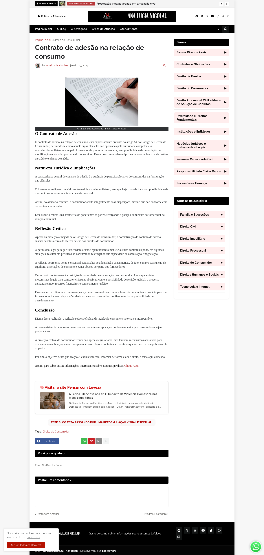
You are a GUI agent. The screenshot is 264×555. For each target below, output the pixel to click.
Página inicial (43, 40)
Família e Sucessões (201, 215)
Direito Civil (201, 226)
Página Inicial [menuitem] (43, 29)
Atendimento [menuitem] (129, 29)
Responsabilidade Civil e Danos (201, 171)
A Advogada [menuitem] (79, 29)
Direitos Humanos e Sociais (201, 274)
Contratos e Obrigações (201, 64)
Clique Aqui (131, 365)
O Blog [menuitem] (61, 29)
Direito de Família (201, 76)
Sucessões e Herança (201, 183)
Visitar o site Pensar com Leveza (73, 387)
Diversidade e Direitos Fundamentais (201, 117)
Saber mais (33, 537)
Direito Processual (201, 250)
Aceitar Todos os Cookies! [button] (25, 545)
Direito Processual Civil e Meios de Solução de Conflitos (201, 102)
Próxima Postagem (155, 513)
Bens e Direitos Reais (201, 52)
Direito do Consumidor (66, 40)
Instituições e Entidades (201, 131)
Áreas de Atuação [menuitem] (103, 29)
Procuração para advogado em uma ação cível (126, 3)
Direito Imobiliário (201, 239)
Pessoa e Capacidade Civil (201, 159)
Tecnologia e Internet (201, 287)
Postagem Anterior (48, 513)
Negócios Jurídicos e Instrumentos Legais (201, 145)
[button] (221, 4)
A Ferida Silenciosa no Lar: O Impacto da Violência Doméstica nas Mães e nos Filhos (113, 396)
